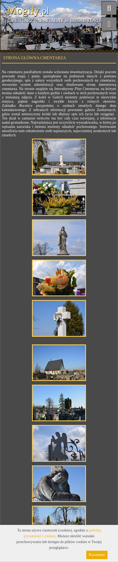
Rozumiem (97, 555)
